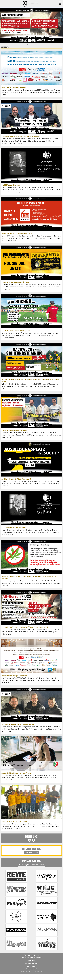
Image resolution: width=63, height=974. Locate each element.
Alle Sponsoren (31, 964)
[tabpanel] (31, 25)
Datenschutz (31, 969)
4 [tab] (36, 44)
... (6, 95)
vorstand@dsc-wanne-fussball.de (31, 865)
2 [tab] (30, 44)
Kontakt (31, 961)
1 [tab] (27, 44)
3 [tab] (33, 44)
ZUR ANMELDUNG (31, 852)
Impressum (31, 966)
